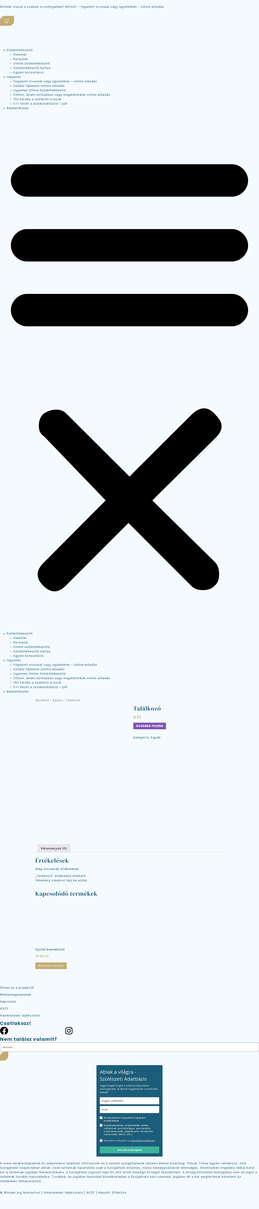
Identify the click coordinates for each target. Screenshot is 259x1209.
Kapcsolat (8, 1001)
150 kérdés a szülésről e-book (37, 99)
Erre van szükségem (129, 1149)
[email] (129, 1109)
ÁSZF (4, 1008)
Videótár (20, 54)
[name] (129, 1100)
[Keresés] (4, 1056)
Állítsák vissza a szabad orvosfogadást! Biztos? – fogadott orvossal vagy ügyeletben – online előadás (82, 6)
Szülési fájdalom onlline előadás (39, 85)
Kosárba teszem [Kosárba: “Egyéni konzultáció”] (51, 965)
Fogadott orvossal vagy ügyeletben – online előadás (55, 81)
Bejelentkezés (18, 108)
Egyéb (57, 700)
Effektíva (119, 1192)
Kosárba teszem (149, 726)
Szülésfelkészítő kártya (32, 68)
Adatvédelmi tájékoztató (63, 1192)
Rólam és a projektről (17, 987)
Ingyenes (14, 77)
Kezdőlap (42, 700)
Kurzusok (20, 59)
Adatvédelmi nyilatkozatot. (142, 1140)
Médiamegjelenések (16, 994)
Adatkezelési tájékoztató (20, 1015)
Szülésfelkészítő (20, 50)
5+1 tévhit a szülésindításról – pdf (40, 103)
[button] (129, 370)
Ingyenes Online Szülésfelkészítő (39, 90)
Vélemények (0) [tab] (54, 848)
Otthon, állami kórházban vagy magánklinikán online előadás (61, 94)
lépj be (71, 880)
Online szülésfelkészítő (31, 63)
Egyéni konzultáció (28, 72)
